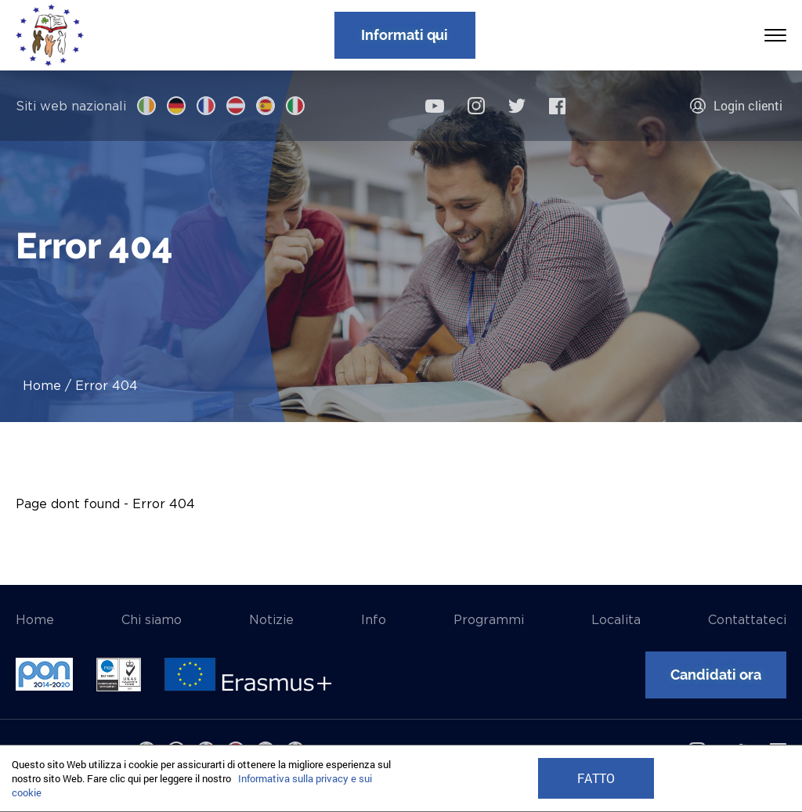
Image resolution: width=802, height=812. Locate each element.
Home (42, 385)
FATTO (596, 778)
